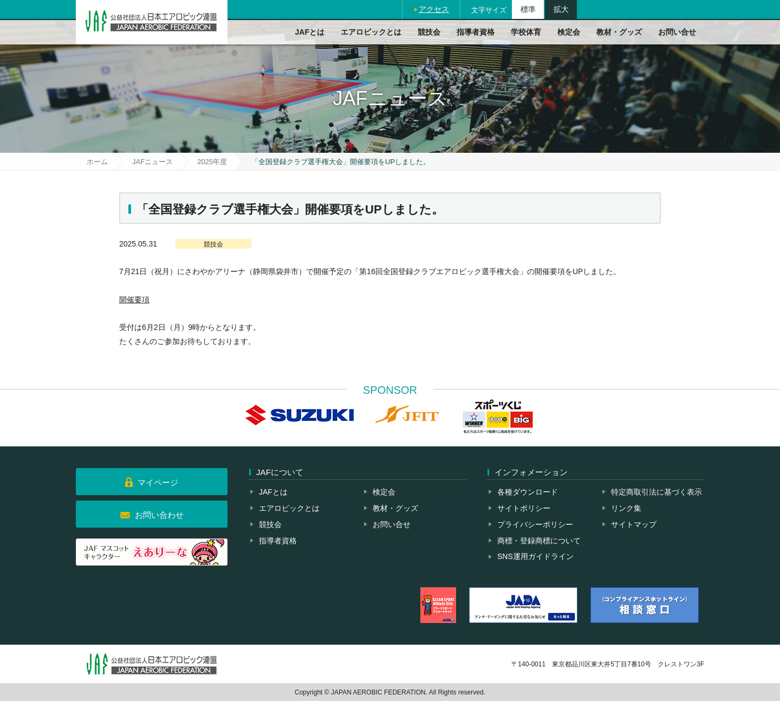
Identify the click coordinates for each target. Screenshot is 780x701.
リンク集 (626, 508)
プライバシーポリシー (535, 524)
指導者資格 (476, 32)
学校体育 (526, 32)
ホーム (97, 162)
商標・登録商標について (539, 540)
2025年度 (212, 162)
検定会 (568, 32)
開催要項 (134, 299)
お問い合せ (677, 32)
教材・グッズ (619, 32)
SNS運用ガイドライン (535, 556)
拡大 (561, 9)
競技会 (429, 32)
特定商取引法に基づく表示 (656, 492)
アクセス (434, 9)
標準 (528, 9)
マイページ (158, 482)
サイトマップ (633, 524)
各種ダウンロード (527, 492)
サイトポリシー (523, 508)
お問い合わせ (159, 515)
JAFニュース (152, 162)
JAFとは (309, 32)
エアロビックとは (371, 32)
